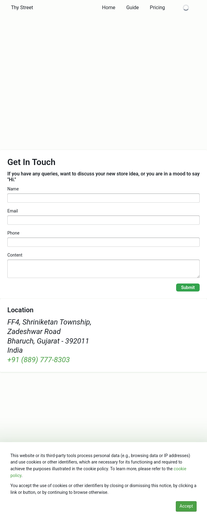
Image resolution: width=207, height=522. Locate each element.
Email (12, 210)
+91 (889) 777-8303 (38, 359)
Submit (188, 287)
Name (13, 188)
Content (14, 255)
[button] (22, 8)
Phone (13, 233)
